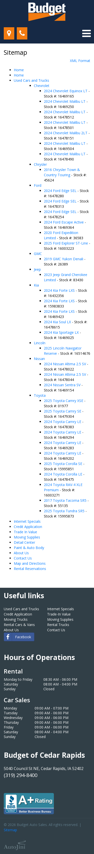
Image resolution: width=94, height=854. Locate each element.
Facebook (17, 637)
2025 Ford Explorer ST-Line (66, 243)
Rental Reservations (30, 568)
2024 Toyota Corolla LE (63, 474)
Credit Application (28, 526)
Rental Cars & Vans (19, 624)
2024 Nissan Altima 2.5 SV (65, 364)
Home (19, 70)
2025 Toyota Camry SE (63, 411)
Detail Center (24, 542)
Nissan (39, 358)
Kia (36, 285)
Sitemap (10, 830)
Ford (37, 185)
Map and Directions (30, 563)
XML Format (80, 60)
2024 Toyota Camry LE (63, 421)
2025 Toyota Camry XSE (64, 400)
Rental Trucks (58, 624)
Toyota (40, 395)
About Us (21, 552)
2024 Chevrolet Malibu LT (65, 101)
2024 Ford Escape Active (64, 222)
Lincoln (39, 342)
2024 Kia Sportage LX (62, 332)
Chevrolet (41, 85)
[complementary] (79, 839)
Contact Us (23, 558)
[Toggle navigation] (86, 33)
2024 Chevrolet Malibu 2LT (66, 132)
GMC (38, 253)
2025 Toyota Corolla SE (63, 463)
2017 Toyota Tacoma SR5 (65, 500)
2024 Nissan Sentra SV (62, 384)
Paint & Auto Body (29, 547)
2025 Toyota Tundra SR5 (64, 510)
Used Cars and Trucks (31, 80)
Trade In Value (25, 532)
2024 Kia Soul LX (58, 322)
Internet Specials (27, 521)
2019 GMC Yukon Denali (64, 258)
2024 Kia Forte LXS (60, 290)
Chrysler (40, 164)
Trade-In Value (59, 614)
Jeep (37, 269)
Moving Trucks (16, 619)
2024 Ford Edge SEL (60, 190)
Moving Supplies (27, 537)
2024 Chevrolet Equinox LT (66, 90)
